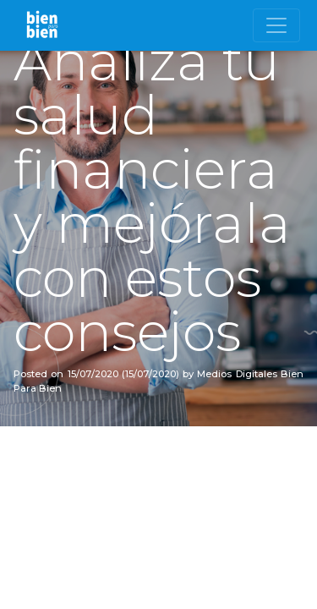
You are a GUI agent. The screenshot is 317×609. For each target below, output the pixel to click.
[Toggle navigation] (276, 25)
